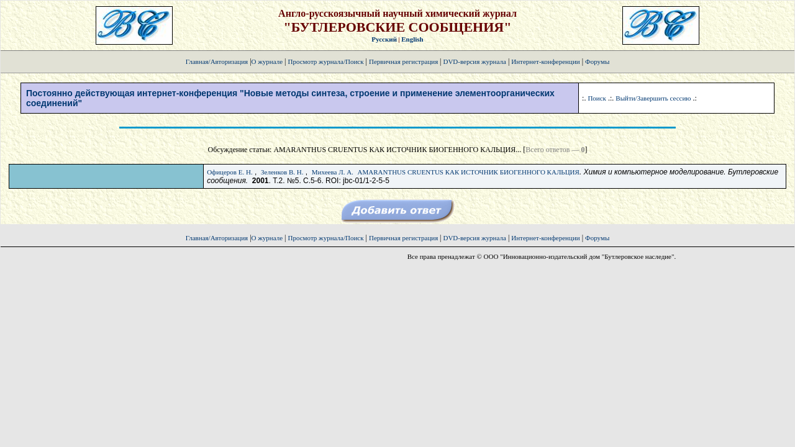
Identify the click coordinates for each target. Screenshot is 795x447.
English (412, 39)
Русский (384, 39)
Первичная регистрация (404, 61)
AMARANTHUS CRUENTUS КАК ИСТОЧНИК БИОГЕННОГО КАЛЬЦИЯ (468, 172)
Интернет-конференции (545, 61)
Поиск (597, 98)
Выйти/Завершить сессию (653, 98)
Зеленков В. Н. (282, 172)
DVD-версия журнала (474, 61)
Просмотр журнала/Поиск (325, 61)
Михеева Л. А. (332, 172)
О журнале (267, 61)
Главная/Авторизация (217, 61)
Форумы (597, 61)
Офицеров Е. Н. (230, 172)
